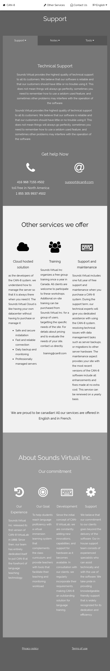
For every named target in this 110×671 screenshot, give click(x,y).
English (100, 5)
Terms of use (79, 648)
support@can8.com (79, 182)
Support (20, 40)
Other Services (54, 5)
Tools (90, 40)
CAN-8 (9, 5)
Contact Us (78, 5)
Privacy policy (30, 648)
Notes (55, 40)
